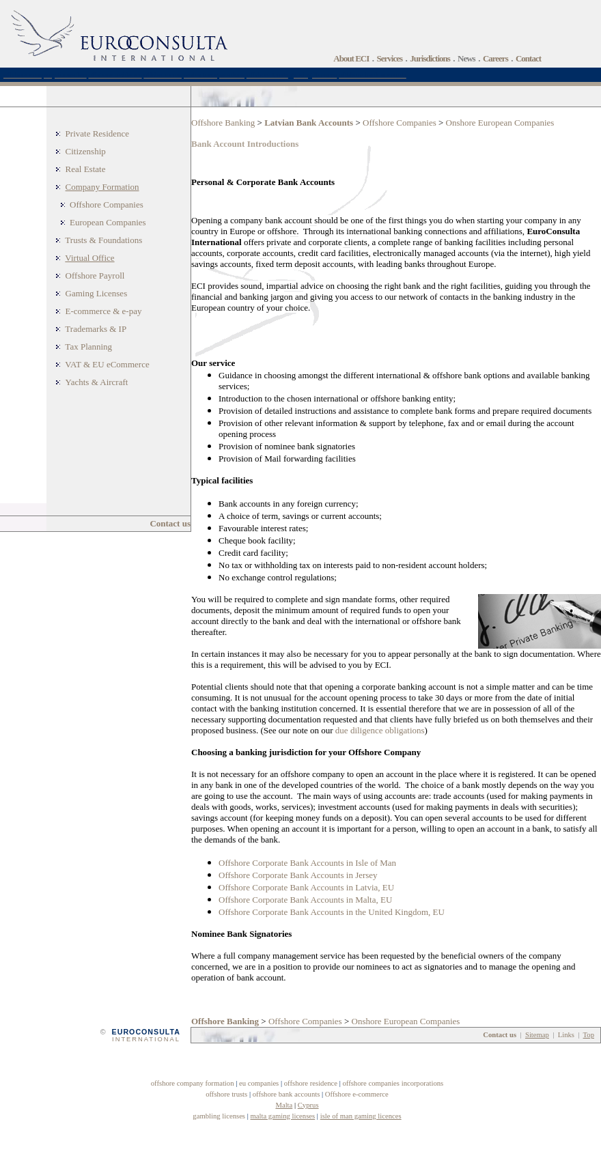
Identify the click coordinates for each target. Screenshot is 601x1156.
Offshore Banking (223, 122)
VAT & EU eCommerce (107, 364)
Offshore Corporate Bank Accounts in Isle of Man (307, 863)
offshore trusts (226, 1094)
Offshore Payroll (95, 275)
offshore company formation (192, 1083)
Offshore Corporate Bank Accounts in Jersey (298, 875)
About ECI (351, 58)
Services (389, 58)
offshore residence (310, 1083)
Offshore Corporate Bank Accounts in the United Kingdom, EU (332, 912)
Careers (495, 58)
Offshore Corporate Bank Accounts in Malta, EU (305, 899)
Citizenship (86, 151)
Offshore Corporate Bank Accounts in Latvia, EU (306, 887)
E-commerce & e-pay (104, 311)
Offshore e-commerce (357, 1094)
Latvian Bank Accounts (308, 122)
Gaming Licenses (97, 293)
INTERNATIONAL (146, 1039)
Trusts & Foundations (103, 240)
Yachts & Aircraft (97, 382)
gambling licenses (219, 1116)
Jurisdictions (430, 58)
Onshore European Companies (500, 122)
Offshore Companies (106, 204)
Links (566, 1035)
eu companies (259, 1083)
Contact (528, 58)
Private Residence (98, 133)
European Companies (108, 222)
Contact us (170, 523)
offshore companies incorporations (392, 1083)
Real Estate (86, 169)
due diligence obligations (380, 730)
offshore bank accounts (286, 1094)
